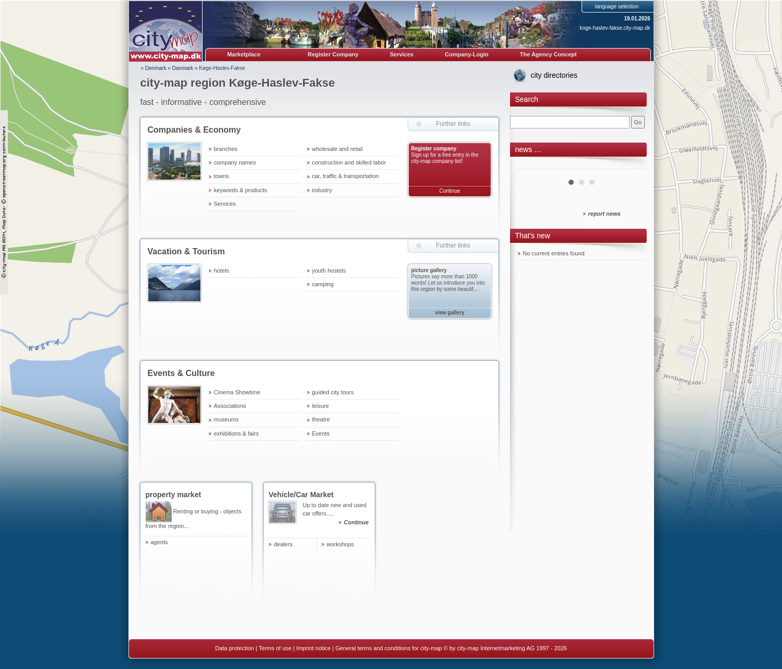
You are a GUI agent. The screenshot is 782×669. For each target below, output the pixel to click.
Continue (449, 191)
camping (323, 284)
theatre (321, 419)
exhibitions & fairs (236, 433)
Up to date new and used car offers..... (336, 515)
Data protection (234, 648)
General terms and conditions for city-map (388, 648)
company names (235, 162)
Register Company (333, 54)
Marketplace (243, 54)
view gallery (450, 312)
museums (226, 419)
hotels (221, 270)
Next (632, 165)
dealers (283, 544)
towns (221, 176)
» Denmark (154, 68)
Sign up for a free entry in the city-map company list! (445, 158)
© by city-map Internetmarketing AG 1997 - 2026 (505, 648)
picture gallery (429, 270)
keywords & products (240, 190)
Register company (434, 148)
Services (401, 54)
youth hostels (329, 270)
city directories (554, 75)
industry (322, 190)
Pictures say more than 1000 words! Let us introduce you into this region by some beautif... (448, 283)
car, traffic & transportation (345, 176)
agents (159, 542)
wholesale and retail (337, 149)
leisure (320, 406)
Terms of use (274, 648)
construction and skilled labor (349, 162)
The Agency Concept (548, 54)
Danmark (183, 68)
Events (321, 433)
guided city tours (333, 392)
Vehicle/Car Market (301, 494)
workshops (340, 544)
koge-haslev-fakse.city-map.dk (614, 28)
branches (226, 149)
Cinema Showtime (237, 392)
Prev (531, 165)
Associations (230, 406)
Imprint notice (313, 648)
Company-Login (467, 54)
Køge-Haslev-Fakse (222, 68)
